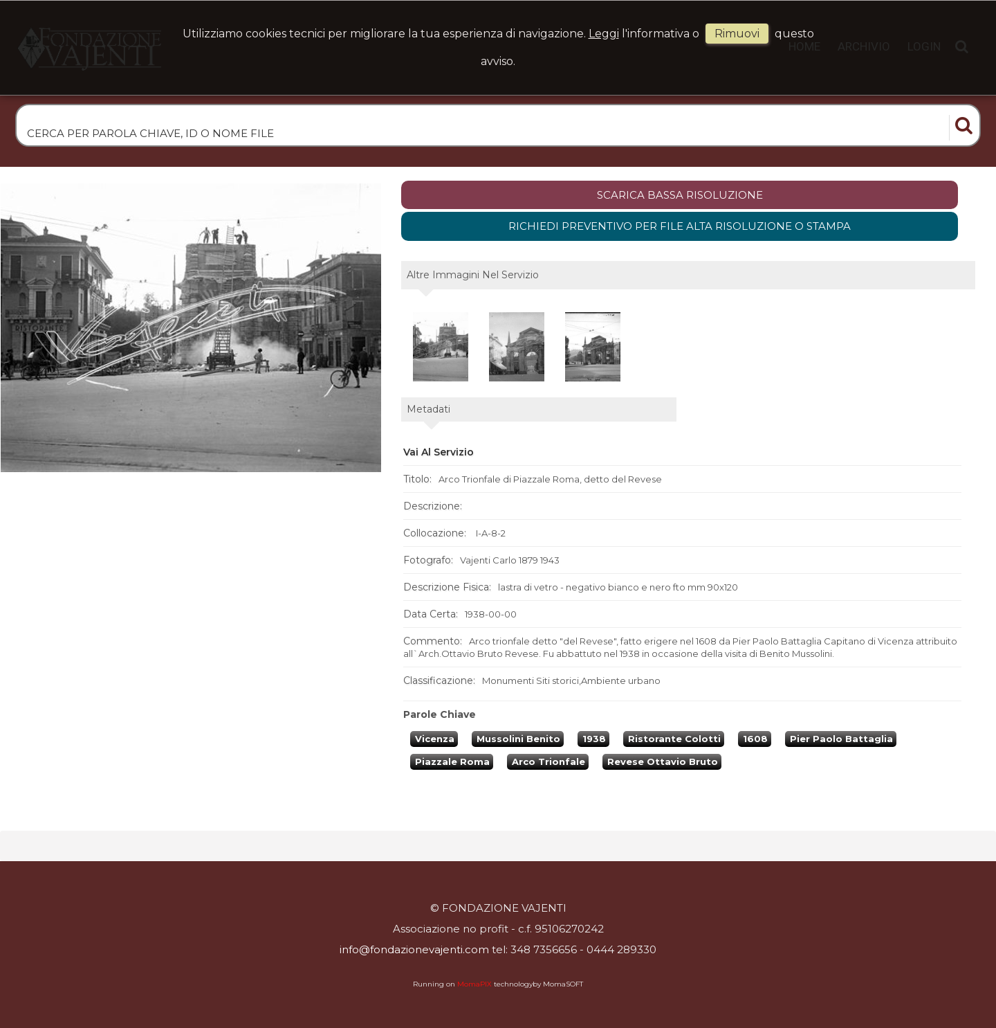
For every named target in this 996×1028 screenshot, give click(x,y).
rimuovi (736, 33)
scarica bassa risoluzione (680, 194)
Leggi (604, 33)
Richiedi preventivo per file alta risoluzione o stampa (679, 226)
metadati (428, 409)
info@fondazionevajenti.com (414, 949)
